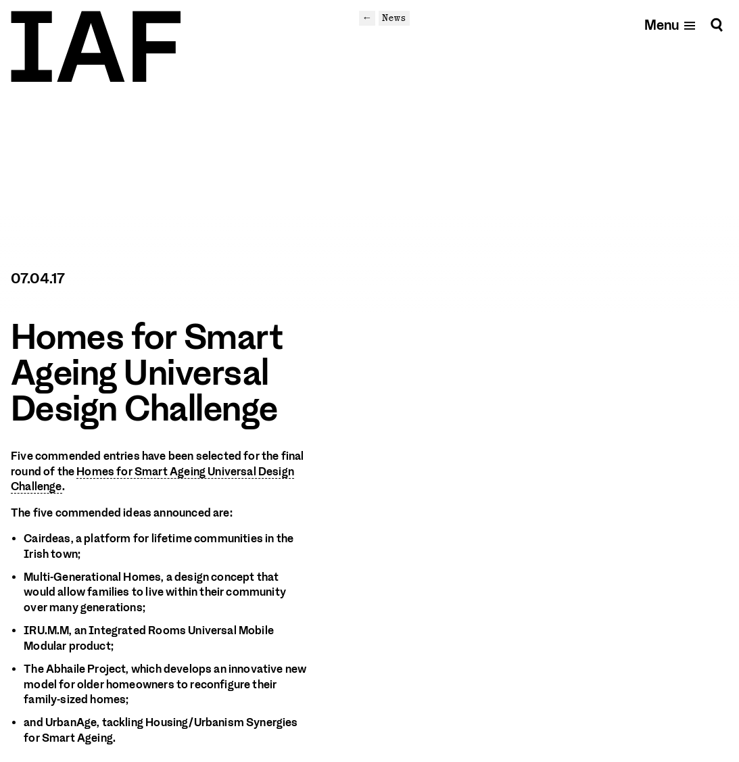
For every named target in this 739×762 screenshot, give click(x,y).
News (394, 17)
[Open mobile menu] (670, 25)
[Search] (716, 25)
